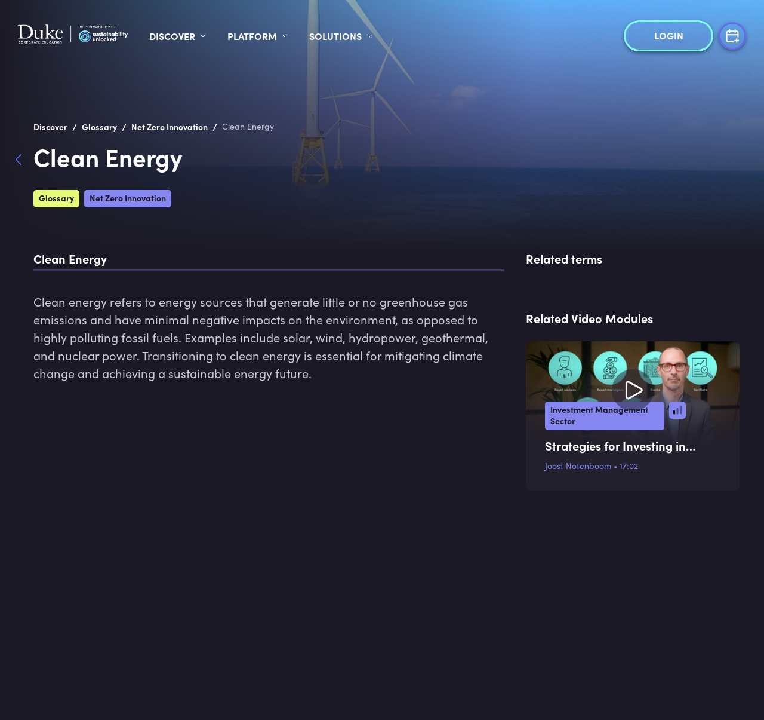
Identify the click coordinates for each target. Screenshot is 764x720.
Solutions (426, 35)
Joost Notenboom (578, 465)
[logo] (118, 36)
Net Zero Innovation (128, 198)
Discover (263, 35)
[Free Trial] (732, 34)
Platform (343, 35)
